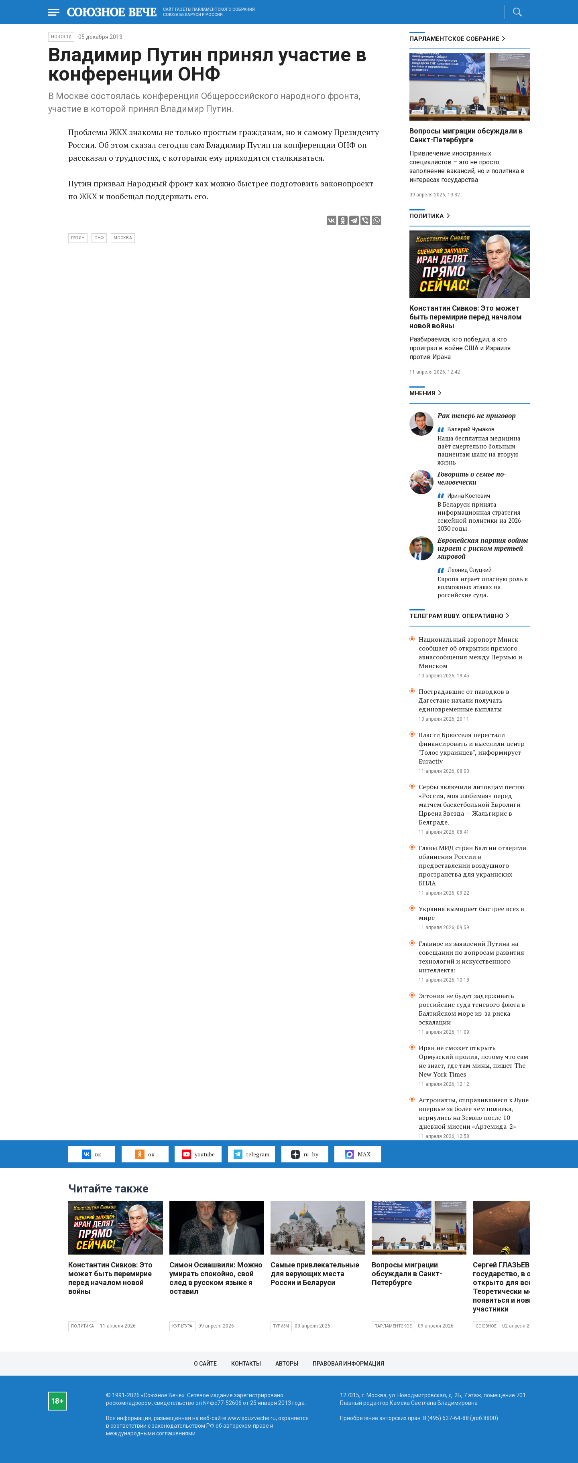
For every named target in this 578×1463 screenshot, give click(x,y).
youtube (198, 1154)
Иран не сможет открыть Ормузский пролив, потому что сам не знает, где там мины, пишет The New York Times (473, 1061)
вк (91, 1154)
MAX (357, 1154)
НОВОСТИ (61, 36)
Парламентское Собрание (454, 38)
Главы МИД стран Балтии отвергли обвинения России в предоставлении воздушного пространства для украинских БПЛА (472, 865)
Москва (123, 238)
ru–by (304, 1154)
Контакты (246, 1363)
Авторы (286, 1363)
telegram (251, 1154)
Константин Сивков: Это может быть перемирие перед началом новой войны (465, 317)
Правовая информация (348, 1363)
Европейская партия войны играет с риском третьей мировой (483, 548)
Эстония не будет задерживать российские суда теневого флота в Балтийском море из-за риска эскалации (472, 1009)
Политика (426, 216)
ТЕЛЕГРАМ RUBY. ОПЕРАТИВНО (456, 616)
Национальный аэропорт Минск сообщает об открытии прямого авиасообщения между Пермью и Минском (470, 652)
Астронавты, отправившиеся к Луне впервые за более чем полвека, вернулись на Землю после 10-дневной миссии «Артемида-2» (474, 1113)
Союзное (486, 1326)
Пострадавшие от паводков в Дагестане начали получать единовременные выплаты (464, 700)
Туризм (281, 1326)
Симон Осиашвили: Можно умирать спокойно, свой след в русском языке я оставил (216, 1278)
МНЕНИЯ (422, 393)
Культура (182, 1326)
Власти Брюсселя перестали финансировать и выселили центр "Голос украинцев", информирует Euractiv (472, 748)
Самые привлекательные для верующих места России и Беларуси (315, 1274)
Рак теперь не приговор (477, 415)
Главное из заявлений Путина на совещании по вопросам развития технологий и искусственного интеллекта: (471, 956)
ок (144, 1154)
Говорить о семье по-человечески (472, 478)
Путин (78, 238)
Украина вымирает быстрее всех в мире (471, 913)
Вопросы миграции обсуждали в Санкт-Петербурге (466, 135)
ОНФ (99, 238)
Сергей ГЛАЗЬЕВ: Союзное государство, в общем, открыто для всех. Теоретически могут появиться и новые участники (518, 1287)
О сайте (205, 1363)
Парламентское (393, 1326)
